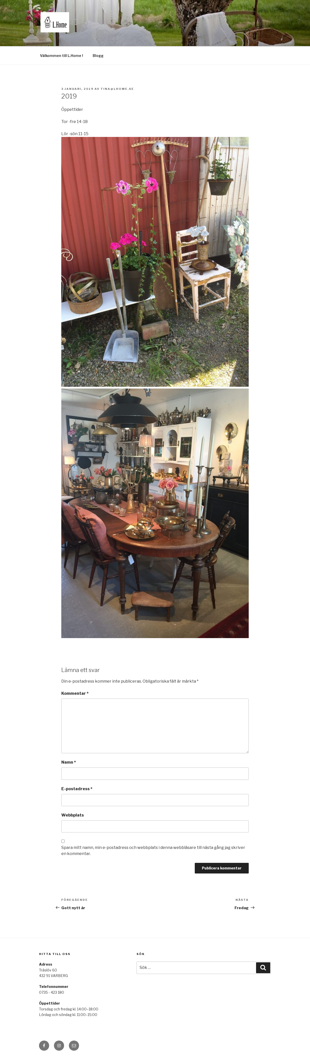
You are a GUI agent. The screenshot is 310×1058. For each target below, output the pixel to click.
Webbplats (72, 815)
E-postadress (76, 788)
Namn (68, 762)
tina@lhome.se (117, 89)
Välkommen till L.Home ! (61, 55)
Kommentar (75, 693)
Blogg (98, 55)
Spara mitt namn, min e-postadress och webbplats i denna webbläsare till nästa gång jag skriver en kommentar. (153, 850)
